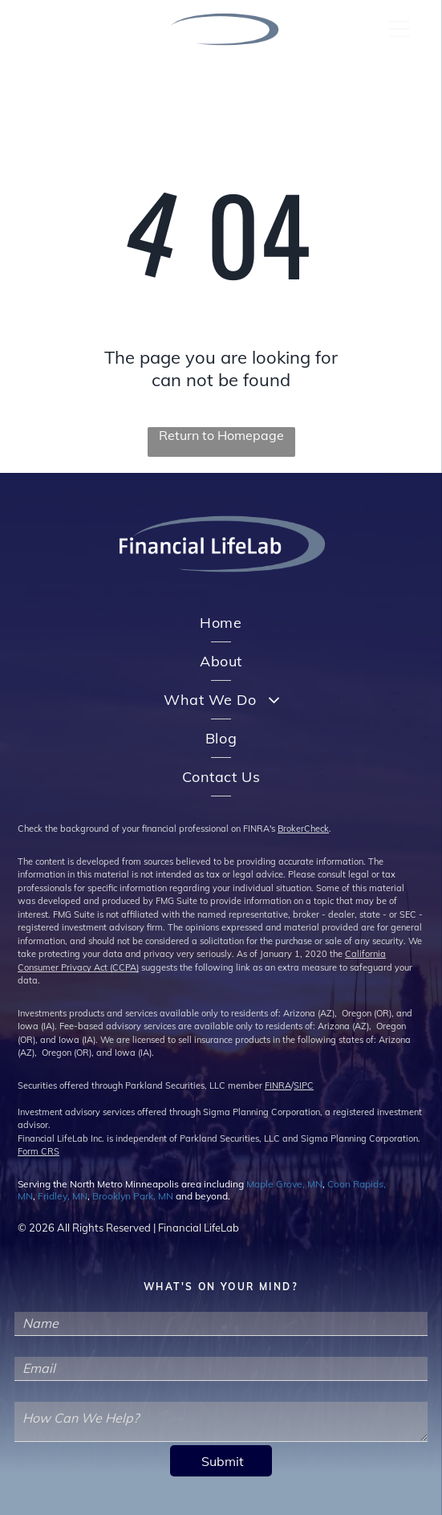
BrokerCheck (303, 828)
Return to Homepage (221, 435)
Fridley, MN (62, 1196)
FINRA (278, 1085)
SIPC (304, 1085)
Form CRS (38, 1151)
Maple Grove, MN (284, 1184)
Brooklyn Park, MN (132, 1196)
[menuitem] (221, 623)
